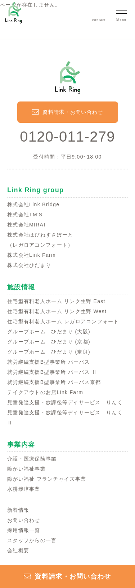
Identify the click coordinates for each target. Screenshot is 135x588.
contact (99, 20)
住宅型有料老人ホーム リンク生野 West (57, 311)
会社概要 (18, 550)
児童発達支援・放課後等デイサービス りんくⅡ (65, 417)
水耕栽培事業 (23, 489)
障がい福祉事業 (26, 469)
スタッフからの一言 (32, 540)
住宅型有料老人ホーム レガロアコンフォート (63, 321)
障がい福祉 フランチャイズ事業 (46, 479)
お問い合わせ (23, 520)
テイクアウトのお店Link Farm (45, 392)
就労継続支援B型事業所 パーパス (48, 362)
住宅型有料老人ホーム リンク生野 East (56, 301)
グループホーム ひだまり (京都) (48, 342)
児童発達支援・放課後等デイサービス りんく (65, 402)
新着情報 (18, 510)
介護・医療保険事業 (32, 459)
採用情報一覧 (23, 530)
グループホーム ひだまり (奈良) (48, 352)
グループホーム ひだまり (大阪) (48, 331)
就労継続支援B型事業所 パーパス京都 (54, 382)
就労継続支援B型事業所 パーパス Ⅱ (52, 372)
